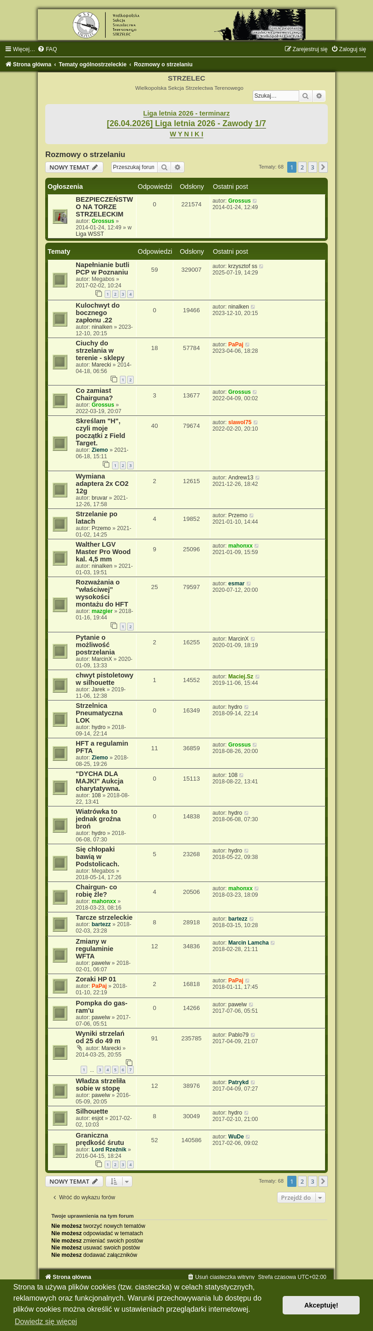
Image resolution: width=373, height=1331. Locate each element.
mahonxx (240, 546)
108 (96, 795)
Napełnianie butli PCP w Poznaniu (102, 268)
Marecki (101, 365)
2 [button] (302, 167)
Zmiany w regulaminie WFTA (94, 949)
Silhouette (92, 1111)
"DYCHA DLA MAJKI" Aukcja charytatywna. (99, 781)
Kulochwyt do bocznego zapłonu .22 (97, 313)
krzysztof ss (242, 266)
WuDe (236, 1136)
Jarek (99, 689)
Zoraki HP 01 (96, 979)
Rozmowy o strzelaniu (85, 154)
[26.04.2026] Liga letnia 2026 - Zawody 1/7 (186, 123)
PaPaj (235, 344)
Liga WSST (90, 234)
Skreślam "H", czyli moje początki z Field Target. (100, 432)
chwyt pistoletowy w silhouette (104, 678)
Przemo (101, 528)
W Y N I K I (186, 134)
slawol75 (239, 422)
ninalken (102, 327)
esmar (236, 583)
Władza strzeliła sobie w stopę (100, 1084)
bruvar (99, 498)
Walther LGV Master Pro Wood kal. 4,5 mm (103, 552)
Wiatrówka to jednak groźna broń (98, 819)
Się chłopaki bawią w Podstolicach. (97, 857)
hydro (99, 727)
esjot (98, 1118)
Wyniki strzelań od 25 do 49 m (100, 1037)
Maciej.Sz (240, 676)
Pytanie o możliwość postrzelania (95, 645)
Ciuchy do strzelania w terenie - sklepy (100, 350)
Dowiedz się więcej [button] (46, 1321)
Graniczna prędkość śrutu (100, 1139)
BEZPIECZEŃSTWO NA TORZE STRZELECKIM (104, 207)
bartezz (101, 924)
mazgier (102, 611)
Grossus (103, 221)
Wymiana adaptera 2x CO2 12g (102, 484)
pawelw (101, 963)
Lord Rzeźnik (109, 1149)
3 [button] (312, 167)
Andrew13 (240, 477)
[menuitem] (47, 49)
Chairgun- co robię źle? (96, 890)
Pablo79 (238, 1035)
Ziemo (100, 450)
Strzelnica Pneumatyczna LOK (99, 713)
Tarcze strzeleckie (104, 917)
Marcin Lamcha (248, 943)
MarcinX (102, 659)
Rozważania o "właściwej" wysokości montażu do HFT (102, 593)
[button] (323, 167)
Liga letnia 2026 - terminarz (186, 113)
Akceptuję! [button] (321, 1305)
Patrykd (238, 1082)
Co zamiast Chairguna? (94, 394)
